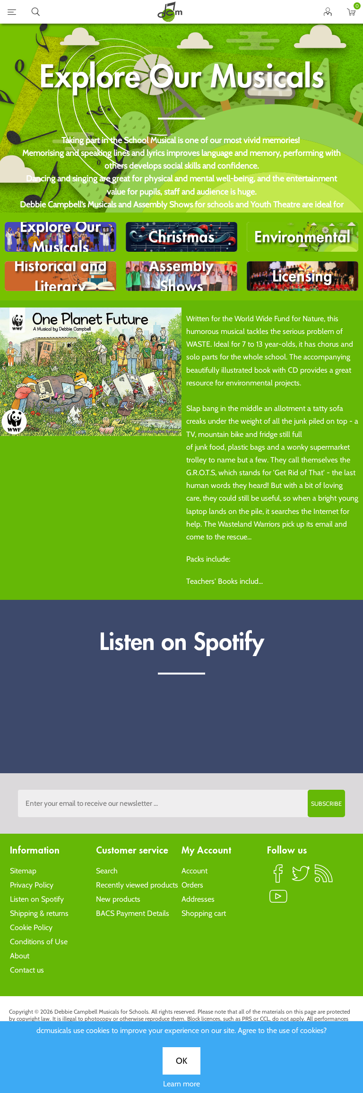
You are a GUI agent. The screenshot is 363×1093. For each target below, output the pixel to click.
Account (194, 870)
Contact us (27, 969)
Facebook (278, 878)
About (19, 955)
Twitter (301, 878)
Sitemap (23, 870)
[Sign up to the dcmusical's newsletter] (181, 803)
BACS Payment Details (132, 913)
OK (181, 1061)
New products (118, 899)
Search (107, 870)
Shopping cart (204, 913)
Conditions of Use (39, 941)
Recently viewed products (137, 884)
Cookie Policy (31, 927)
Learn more (181, 1083)
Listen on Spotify (37, 899)
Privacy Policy (31, 884)
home (169, 12)
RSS (324, 878)
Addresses (198, 899)
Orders (192, 884)
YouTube (278, 900)
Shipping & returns (39, 913)
